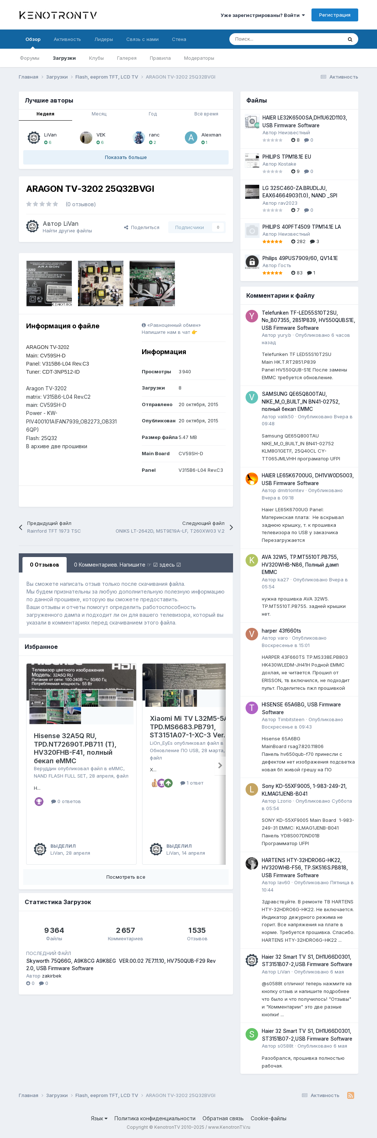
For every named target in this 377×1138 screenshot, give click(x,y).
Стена (179, 39)
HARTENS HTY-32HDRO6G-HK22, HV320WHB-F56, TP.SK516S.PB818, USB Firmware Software (305, 867)
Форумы (29, 58)
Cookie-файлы (268, 1118)
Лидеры (103, 39)
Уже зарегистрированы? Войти (263, 15)
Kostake (287, 164)
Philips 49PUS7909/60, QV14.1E (300, 258)
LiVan (50, 135)
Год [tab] (153, 114)
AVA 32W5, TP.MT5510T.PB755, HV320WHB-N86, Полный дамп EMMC (300, 564)
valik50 (286, 416)
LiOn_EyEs (161, 743)
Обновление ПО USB (174, 750)
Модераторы (199, 58)
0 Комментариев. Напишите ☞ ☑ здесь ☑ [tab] (127, 564)
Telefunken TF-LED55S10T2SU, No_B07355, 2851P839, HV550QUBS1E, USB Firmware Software (308, 320)
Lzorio (285, 801)
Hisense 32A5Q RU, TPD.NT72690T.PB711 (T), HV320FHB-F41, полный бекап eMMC (75, 748)
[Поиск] (267, 39)
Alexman (211, 135)
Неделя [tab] (45, 114)
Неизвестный (294, 132)
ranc (154, 135)
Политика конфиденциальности (154, 1118)
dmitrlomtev (291, 490)
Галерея (127, 58)
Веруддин (45, 768)
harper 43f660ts (281, 631)
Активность (67, 39)
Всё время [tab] (206, 114)
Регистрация (334, 15)
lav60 (284, 882)
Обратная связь (223, 1118)
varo (283, 638)
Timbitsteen (291, 719)
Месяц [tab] (99, 114)
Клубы (96, 58)
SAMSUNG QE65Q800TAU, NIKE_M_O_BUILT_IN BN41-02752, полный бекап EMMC (301, 401)
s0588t (285, 1046)
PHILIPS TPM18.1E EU (287, 157)
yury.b (284, 335)
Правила (160, 58)
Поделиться (141, 227)
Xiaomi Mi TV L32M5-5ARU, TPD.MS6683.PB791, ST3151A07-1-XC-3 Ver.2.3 (194, 727)
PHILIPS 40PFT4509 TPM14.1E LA (302, 227)
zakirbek (51, 977)
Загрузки (64, 58)
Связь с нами (142, 39)
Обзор (32, 42)
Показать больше (126, 157)
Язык (99, 1118)
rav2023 (287, 203)
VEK (100, 135)
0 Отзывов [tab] (44, 564)
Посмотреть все (125, 879)
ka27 (283, 579)
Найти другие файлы (67, 231)
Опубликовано (319, 972)
